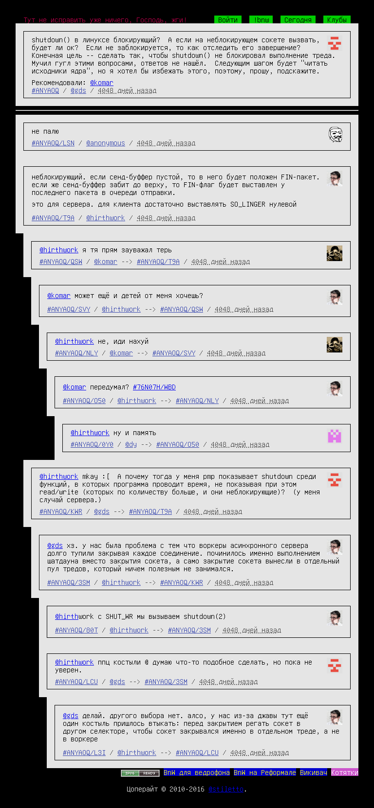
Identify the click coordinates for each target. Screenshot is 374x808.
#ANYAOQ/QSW (60, 261)
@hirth (66, 616)
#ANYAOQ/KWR (60, 511)
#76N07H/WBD (154, 386)
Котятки (344, 772)
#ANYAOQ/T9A (53, 217)
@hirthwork (105, 217)
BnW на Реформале (265, 772)
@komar (101, 82)
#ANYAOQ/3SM (68, 582)
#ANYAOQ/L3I (84, 752)
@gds (78, 90)
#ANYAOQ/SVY (68, 309)
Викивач (313, 772)
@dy (131, 444)
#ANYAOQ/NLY (76, 352)
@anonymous (105, 142)
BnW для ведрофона (197, 772)
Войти (228, 19)
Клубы (337, 19)
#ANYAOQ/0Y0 (92, 444)
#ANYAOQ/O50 (84, 400)
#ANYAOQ (45, 90)
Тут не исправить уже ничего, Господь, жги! (105, 19)
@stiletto (225, 788)
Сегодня (298, 19)
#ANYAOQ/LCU (76, 681)
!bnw (261, 19)
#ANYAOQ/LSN (53, 142)
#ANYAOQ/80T (76, 629)
